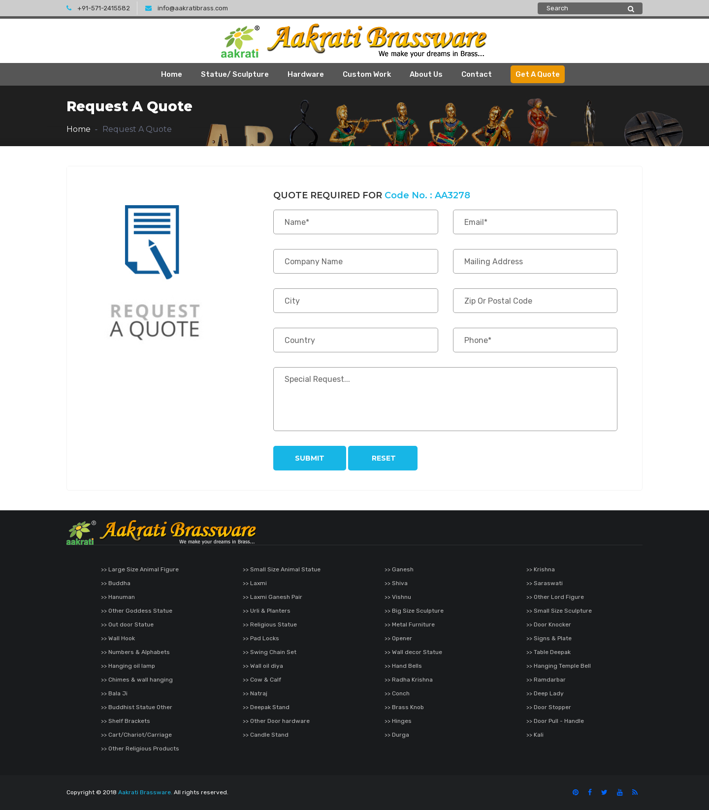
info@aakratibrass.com (186, 8)
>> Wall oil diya (263, 665)
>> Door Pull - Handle (555, 720)
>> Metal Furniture (410, 624)
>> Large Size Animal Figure (140, 569)
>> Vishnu (398, 596)
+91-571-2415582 (98, 8)
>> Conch (397, 693)
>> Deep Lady (545, 693)
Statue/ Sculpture (235, 74)
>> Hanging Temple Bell (558, 665)
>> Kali (535, 734)
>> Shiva (396, 583)
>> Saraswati (544, 583)
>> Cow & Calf (262, 679)
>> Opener (398, 638)
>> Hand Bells (403, 665)
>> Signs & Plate (549, 638)
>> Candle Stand (266, 734)
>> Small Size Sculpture (559, 610)
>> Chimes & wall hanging (137, 679)
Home (171, 74)
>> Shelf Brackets (125, 720)
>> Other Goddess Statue (136, 610)
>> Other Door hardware (276, 720)
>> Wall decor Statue (413, 652)
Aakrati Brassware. (145, 792)
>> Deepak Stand (266, 707)
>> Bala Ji (114, 693)
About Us (426, 74)
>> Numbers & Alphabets (135, 652)
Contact (476, 74)
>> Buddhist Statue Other (136, 707)
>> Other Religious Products (140, 748)
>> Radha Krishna (409, 679)
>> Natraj (255, 693)
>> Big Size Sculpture (414, 610)
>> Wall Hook (118, 638)
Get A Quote (538, 74)
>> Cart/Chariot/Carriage (136, 734)
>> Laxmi (255, 583)
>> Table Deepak (548, 652)
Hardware (306, 74)
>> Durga (397, 734)
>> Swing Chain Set (269, 652)
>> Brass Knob (404, 707)
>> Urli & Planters (266, 610)
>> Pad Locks (261, 638)
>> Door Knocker (548, 624)
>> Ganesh (399, 569)
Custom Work (367, 74)
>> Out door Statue (127, 624)
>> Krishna (540, 569)
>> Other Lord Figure (555, 596)
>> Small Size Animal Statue (282, 569)
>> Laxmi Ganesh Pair (272, 596)
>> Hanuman (118, 596)
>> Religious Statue (270, 624)
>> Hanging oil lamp (128, 665)
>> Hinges (398, 720)
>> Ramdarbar (546, 679)
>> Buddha (115, 583)
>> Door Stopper (548, 707)
